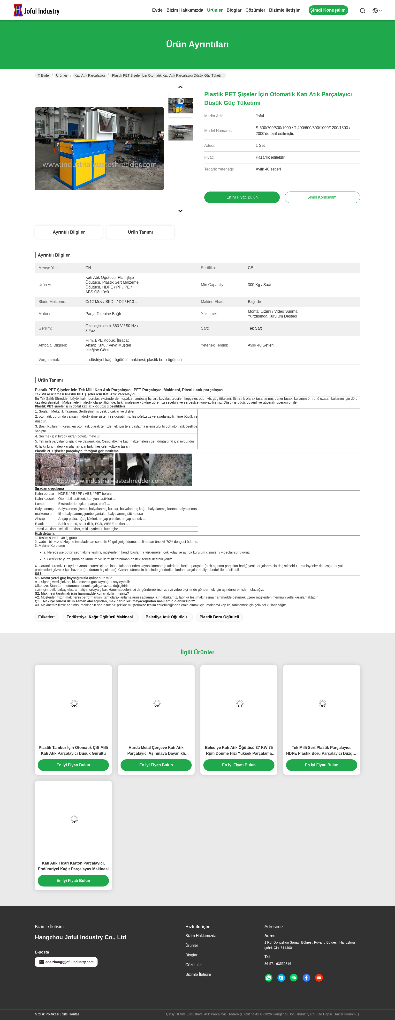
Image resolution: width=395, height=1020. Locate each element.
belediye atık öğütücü (166, 617)
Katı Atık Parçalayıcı (90, 75)
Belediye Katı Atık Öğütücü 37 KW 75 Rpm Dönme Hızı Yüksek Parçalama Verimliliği (239, 751)
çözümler (255, 10)
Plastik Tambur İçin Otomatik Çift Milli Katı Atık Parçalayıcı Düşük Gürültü (73, 750)
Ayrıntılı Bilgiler (69, 232)
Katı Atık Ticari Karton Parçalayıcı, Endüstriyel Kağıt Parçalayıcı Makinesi (73, 866)
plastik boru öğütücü (219, 617)
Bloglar (234, 10)
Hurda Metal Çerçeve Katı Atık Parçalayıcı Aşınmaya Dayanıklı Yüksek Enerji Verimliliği (156, 751)
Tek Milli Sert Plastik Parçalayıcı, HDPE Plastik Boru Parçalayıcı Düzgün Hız (321, 751)
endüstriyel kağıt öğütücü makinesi (100, 617)
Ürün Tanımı (140, 232)
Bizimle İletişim (285, 10)
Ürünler (215, 10)
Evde (157, 10)
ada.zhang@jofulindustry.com (66, 962)
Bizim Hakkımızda (185, 10)
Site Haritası (71, 1014)
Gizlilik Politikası (47, 1014)
